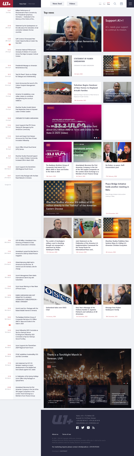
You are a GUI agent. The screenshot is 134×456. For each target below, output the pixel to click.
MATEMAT (63, 451)
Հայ (100, 4)
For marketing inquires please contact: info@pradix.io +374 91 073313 (75, 447)
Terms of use (66, 434)
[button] (94, 138)
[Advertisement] (27, 209)
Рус (104, 4)
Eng (108, 4)
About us (55, 434)
